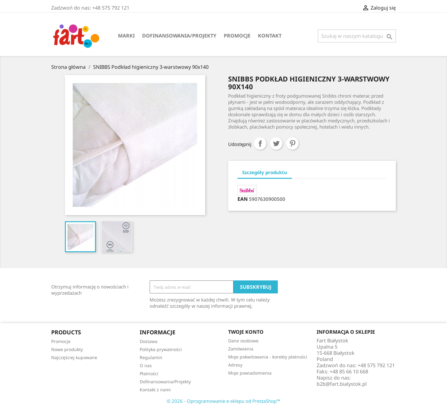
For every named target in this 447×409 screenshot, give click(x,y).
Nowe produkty (67, 349)
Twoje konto (246, 331)
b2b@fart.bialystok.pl (342, 383)
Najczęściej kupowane (74, 357)
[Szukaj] (357, 35)
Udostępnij (260, 143)
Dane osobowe (243, 341)
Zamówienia (240, 349)
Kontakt (270, 35)
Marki (126, 35)
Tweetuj (276, 143)
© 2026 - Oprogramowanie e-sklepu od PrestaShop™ (223, 401)
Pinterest (292, 143)
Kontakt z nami (155, 390)
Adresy (235, 365)
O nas (146, 365)
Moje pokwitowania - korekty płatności (267, 357)
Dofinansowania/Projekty (179, 35)
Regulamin (151, 357)
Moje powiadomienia (250, 373)
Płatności (149, 373)
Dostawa (148, 341)
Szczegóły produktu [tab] (264, 172)
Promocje (237, 35)
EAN (242, 199)
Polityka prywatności (161, 349)
